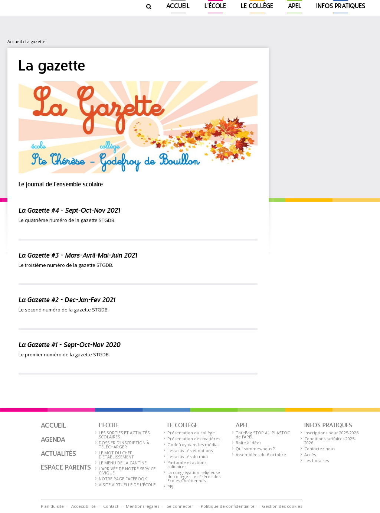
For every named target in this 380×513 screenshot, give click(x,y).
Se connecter (180, 506)
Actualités (58, 454)
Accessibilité (83, 506)
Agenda (53, 440)
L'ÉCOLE (215, 6)
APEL (294, 6)
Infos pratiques (340, 6)
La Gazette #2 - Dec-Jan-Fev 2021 (67, 300)
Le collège (257, 6)
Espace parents (66, 468)
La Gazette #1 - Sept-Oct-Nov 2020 (69, 345)
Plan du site (52, 506)
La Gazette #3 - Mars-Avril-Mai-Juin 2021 (78, 256)
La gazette (35, 41)
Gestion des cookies (282, 506)
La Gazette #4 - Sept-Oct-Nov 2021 (69, 211)
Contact (110, 506)
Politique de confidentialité (228, 506)
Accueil (178, 6)
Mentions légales (142, 506)
